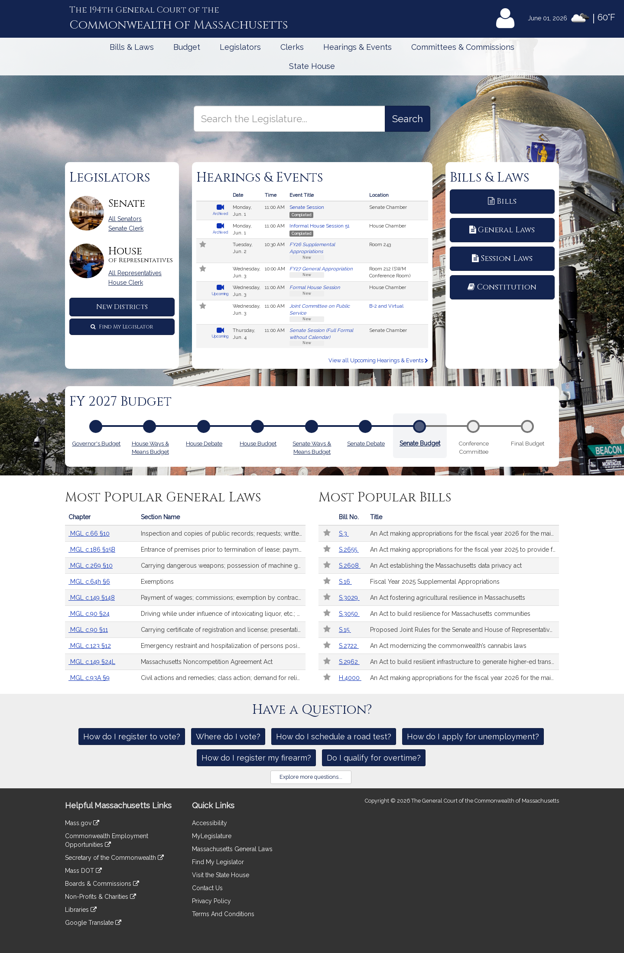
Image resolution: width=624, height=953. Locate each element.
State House (312, 66)
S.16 (345, 581)
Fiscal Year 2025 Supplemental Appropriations (435, 581)
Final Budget (527, 443)
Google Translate (93, 922)
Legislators (240, 47)
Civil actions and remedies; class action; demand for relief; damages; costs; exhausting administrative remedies (223, 677)
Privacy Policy (211, 901)
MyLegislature (211, 836)
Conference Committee (473, 446)
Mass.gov (82, 823)
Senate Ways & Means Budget (311, 446)
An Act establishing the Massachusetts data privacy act (446, 565)
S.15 (345, 629)
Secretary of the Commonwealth (114, 857)
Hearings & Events (357, 47)
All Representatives (135, 273)
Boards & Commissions (102, 883)
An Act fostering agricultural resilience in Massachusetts (447, 597)
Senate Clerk (125, 228)
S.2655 (349, 549)
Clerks (292, 47)
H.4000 (350, 677)
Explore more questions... (311, 777)
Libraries (81, 909)
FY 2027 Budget (120, 401)
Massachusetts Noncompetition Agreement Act (207, 661)
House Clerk (125, 282)
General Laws (502, 229)
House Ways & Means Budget (150, 446)
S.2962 (349, 661)
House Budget (258, 442)
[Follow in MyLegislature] (203, 245)
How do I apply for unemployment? (473, 736)
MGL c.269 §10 (90, 565)
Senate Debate (366, 442)
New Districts (122, 307)
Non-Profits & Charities (100, 896)
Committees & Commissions (462, 47)
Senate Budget (420, 442)
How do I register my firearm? (256, 757)
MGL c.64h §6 (89, 581)
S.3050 (349, 613)
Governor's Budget (96, 442)
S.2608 (350, 565)
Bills (502, 201)
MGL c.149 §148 (91, 597)
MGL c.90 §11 (88, 629)
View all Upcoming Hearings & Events (378, 360)
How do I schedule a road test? (333, 736)
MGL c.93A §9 (89, 677)
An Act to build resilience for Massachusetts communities (450, 613)
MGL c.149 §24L (91, 661)
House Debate (204, 442)
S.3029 (349, 597)
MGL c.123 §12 (89, 645)
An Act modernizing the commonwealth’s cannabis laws (448, 645)
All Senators (125, 218)
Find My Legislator (122, 326)
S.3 (344, 533)
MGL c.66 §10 (89, 533)
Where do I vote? (228, 736)
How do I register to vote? (131, 736)
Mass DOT (83, 870)
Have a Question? (312, 710)
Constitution (502, 287)
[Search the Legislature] (407, 119)
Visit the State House (220, 875)
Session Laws (502, 258)
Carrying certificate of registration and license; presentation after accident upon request (223, 629)
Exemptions (157, 581)
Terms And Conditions (223, 914)
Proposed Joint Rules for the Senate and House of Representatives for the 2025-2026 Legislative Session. (464, 629)
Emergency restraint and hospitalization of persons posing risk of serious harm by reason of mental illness (223, 645)
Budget (186, 47)
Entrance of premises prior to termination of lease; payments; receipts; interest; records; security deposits (223, 549)
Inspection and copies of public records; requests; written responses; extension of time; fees (223, 533)
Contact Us (207, 888)
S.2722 (349, 645)
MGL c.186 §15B (91, 549)
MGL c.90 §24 (89, 613)
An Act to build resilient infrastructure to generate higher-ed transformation (464, 661)
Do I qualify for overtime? (374, 757)
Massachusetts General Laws (232, 849)
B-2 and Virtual (386, 306)
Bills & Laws (132, 47)
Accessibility (209, 823)
